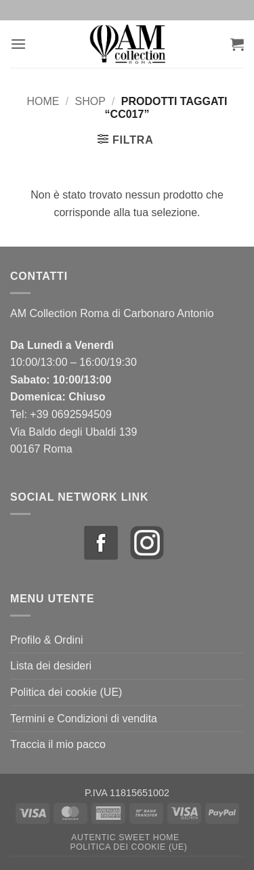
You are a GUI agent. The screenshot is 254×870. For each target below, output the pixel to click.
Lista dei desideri (50, 665)
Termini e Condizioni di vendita (83, 718)
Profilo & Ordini (46, 640)
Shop (90, 101)
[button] (18, 43)
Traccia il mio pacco (58, 744)
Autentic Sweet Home (125, 837)
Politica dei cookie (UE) (66, 692)
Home (43, 101)
